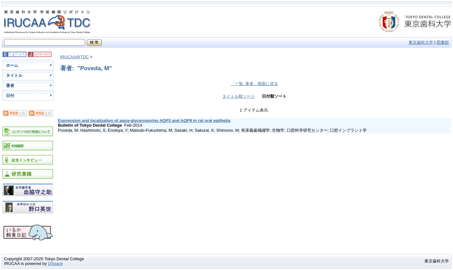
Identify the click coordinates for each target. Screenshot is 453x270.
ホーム (12, 65)
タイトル (14, 75)
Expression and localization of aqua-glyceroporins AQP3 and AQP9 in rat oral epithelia (144, 120)
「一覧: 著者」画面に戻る (254, 83)
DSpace (55, 263)
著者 (10, 85)
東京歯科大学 (421, 42)
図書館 (443, 42)
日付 (10, 95)
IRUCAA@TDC (74, 57)
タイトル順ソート (238, 96)
